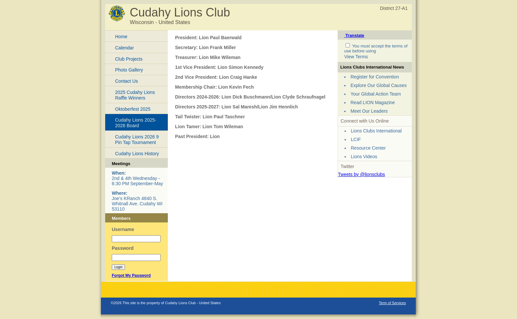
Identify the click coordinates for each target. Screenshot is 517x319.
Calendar (124, 47)
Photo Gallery (129, 69)
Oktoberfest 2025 (132, 109)
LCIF (356, 139)
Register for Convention (374, 76)
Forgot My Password (131, 275)
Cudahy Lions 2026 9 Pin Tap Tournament (137, 139)
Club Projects (128, 59)
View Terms (356, 56)
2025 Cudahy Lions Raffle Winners (135, 95)
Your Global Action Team (375, 94)
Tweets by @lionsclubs (361, 174)
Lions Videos (364, 156)
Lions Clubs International (376, 130)
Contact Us (126, 81)
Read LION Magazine (372, 102)
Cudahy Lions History (137, 153)
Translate (354, 35)
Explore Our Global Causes (378, 85)
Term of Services (392, 303)
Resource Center (368, 148)
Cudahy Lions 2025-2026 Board (135, 122)
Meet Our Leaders (369, 111)
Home (121, 36)
